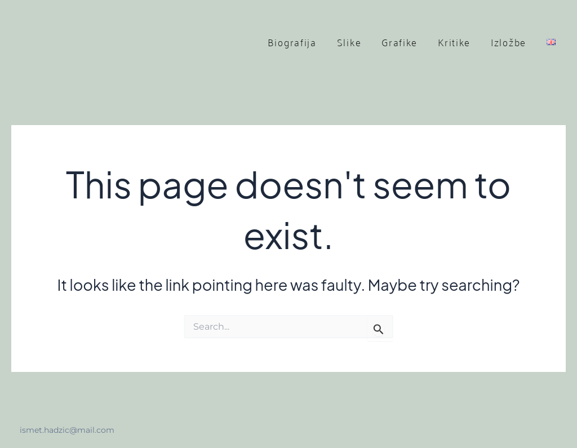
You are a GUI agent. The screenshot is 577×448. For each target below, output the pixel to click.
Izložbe (508, 42)
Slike (349, 42)
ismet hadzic (99, 42)
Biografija (292, 42)
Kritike (454, 42)
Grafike (399, 42)
